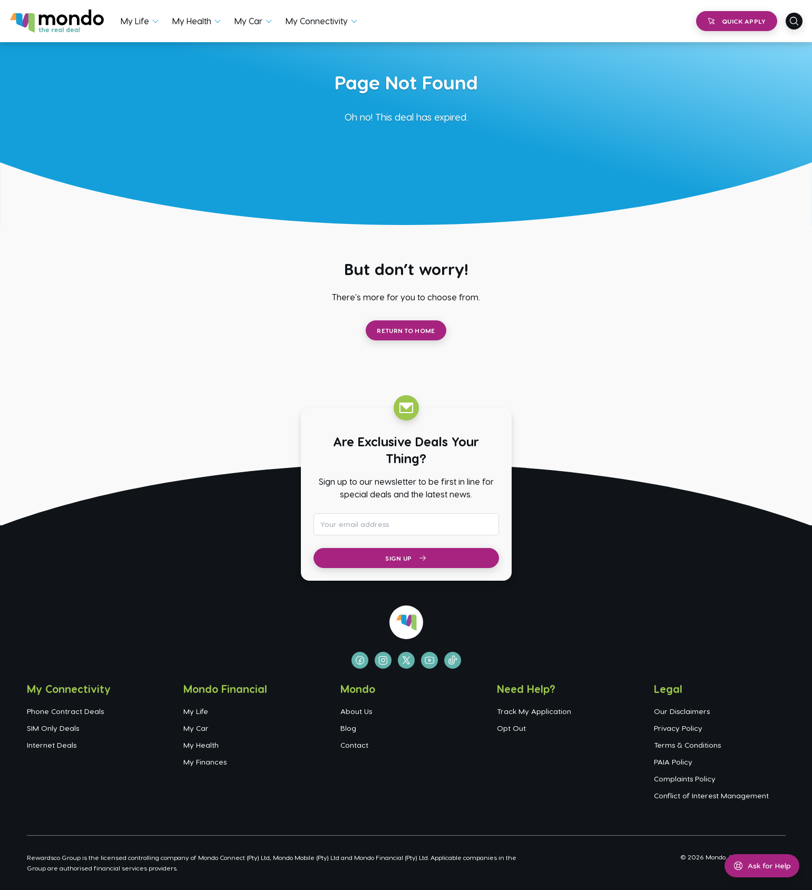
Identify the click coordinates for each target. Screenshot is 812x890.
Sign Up (405, 558)
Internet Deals (51, 744)
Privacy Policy (678, 727)
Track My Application (534, 711)
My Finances (205, 761)
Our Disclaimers (682, 711)
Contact (354, 744)
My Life (135, 21)
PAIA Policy (673, 761)
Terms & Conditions (687, 744)
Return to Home (406, 330)
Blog (348, 727)
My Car (248, 21)
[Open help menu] (762, 865)
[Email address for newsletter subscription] (406, 524)
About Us (356, 711)
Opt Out (511, 727)
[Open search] (794, 21)
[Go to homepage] (57, 21)
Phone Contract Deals (65, 711)
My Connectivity (317, 21)
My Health (191, 21)
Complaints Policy (685, 778)
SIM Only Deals (53, 727)
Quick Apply (736, 21)
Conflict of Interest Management (711, 795)
